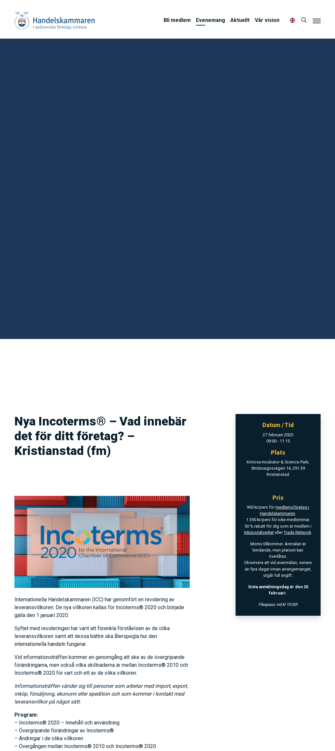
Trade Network (297, 532)
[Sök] (304, 20)
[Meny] (316, 21)
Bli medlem (177, 20)
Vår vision (267, 20)
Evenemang (210, 20)
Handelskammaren (54, 20)
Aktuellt (240, 20)
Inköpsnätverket (259, 532)
